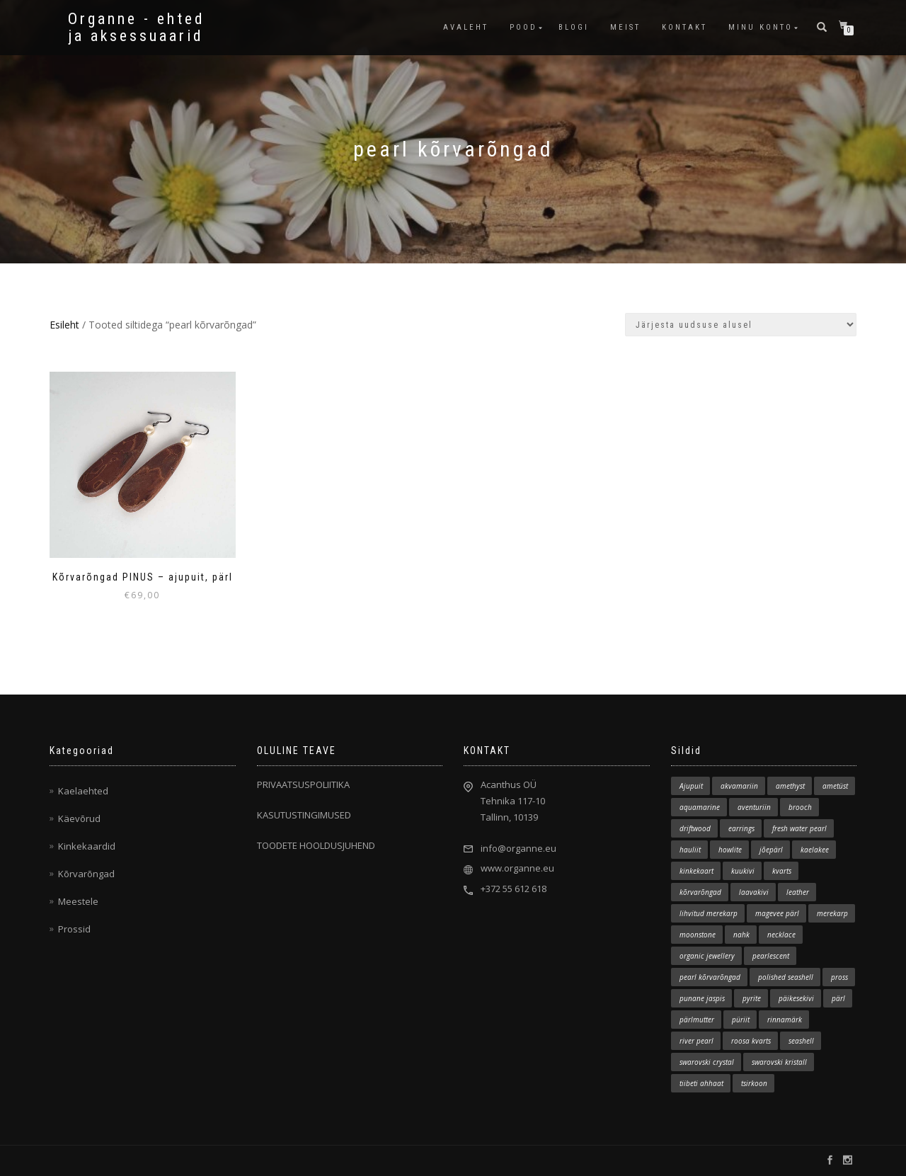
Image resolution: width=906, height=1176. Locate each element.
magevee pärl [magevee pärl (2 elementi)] (777, 913)
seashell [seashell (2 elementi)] (801, 1041)
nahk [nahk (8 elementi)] (741, 935)
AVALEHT (465, 27)
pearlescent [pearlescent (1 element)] (770, 956)
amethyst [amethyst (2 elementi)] (790, 786)
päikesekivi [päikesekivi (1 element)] (796, 998)
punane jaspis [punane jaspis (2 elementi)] (702, 998)
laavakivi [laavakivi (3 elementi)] (754, 892)
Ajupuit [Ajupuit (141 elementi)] (691, 786)
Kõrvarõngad (86, 873)
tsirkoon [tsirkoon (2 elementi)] (754, 1083)
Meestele (78, 901)
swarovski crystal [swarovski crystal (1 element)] (707, 1062)
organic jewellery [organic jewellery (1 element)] (707, 956)
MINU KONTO (760, 27)
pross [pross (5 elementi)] (839, 977)
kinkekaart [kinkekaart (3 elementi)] (696, 871)
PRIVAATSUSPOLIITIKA (303, 784)
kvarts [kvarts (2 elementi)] (781, 871)
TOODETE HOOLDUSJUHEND (316, 845)
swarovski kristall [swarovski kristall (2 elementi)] (779, 1062)
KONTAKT (684, 27)
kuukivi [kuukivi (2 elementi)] (743, 871)
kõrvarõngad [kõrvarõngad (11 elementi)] (700, 892)
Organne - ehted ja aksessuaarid (136, 28)
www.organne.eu (517, 868)
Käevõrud (79, 818)
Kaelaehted (83, 790)
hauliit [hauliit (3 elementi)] (690, 850)
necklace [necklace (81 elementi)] (781, 935)
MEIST (625, 27)
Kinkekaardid (86, 846)
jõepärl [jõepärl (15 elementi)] (771, 850)
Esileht (64, 324)
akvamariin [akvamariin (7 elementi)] (739, 786)
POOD (523, 27)
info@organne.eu (518, 848)
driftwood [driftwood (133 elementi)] (695, 828)
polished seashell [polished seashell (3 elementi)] (785, 977)
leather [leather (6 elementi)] (797, 892)
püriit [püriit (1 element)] (741, 1019)
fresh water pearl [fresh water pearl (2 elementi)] (799, 828)
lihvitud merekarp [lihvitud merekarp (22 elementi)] (709, 913)
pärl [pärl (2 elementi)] (838, 998)
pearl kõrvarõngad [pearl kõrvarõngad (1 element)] (710, 977)
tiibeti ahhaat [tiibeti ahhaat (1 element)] (701, 1083)
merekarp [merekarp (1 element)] (832, 913)
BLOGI (573, 27)
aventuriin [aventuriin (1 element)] (754, 807)
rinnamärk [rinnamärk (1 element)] (784, 1019)
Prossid (74, 929)
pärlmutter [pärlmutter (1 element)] (697, 1019)
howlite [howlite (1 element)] (730, 850)
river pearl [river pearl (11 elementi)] (696, 1041)
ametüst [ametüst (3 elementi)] (835, 786)
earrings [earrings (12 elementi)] (741, 828)
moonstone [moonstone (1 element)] (698, 935)
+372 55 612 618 (513, 888)
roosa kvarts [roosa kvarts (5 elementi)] (751, 1041)
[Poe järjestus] (740, 324)
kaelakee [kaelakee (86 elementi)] (815, 850)
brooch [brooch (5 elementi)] (800, 807)
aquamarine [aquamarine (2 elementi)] (700, 807)
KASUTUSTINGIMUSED (304, 815)
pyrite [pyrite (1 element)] (751, 998)
